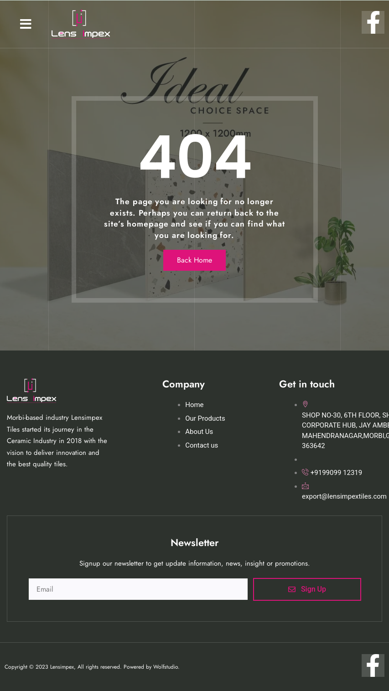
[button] (26, 24)
